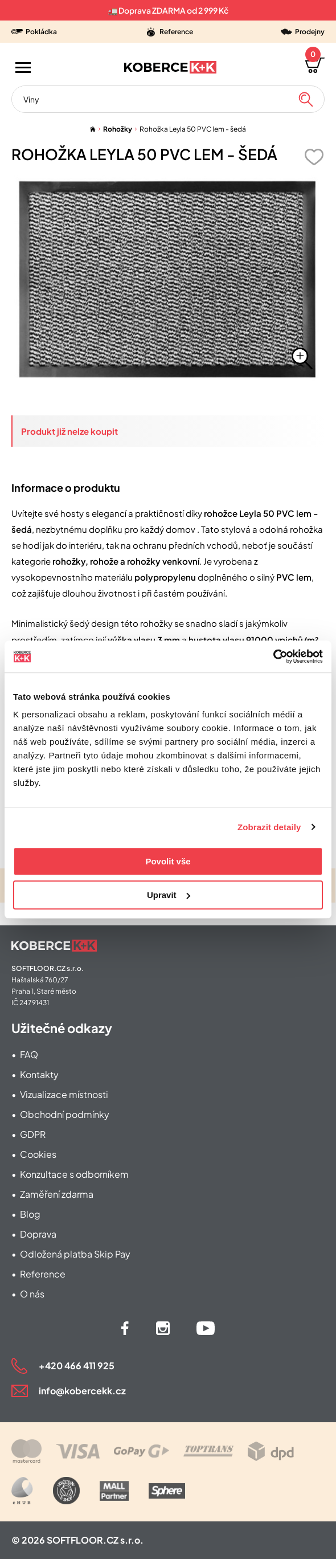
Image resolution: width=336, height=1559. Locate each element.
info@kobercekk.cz (82, 1391)
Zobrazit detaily (269, 827)
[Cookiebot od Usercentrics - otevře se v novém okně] (273, 656)
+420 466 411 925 (76, 1366)
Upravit (168, 895)
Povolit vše (167, 861)
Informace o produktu (65, 487)
